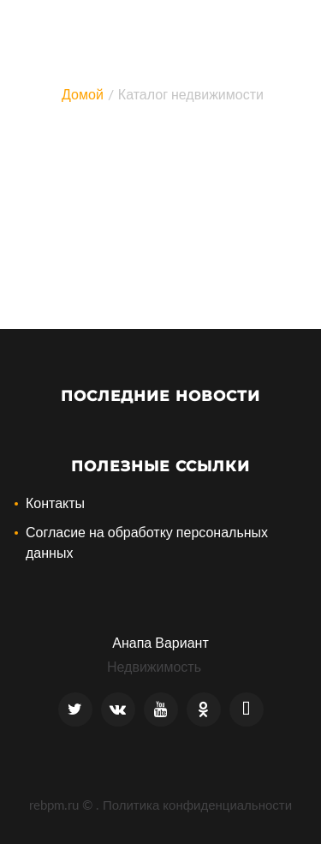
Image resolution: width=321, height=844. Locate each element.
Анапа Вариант (160, 642)
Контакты (55, 502)
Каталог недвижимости (191, 94)
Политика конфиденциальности (197, 804)
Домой (83, 94)
